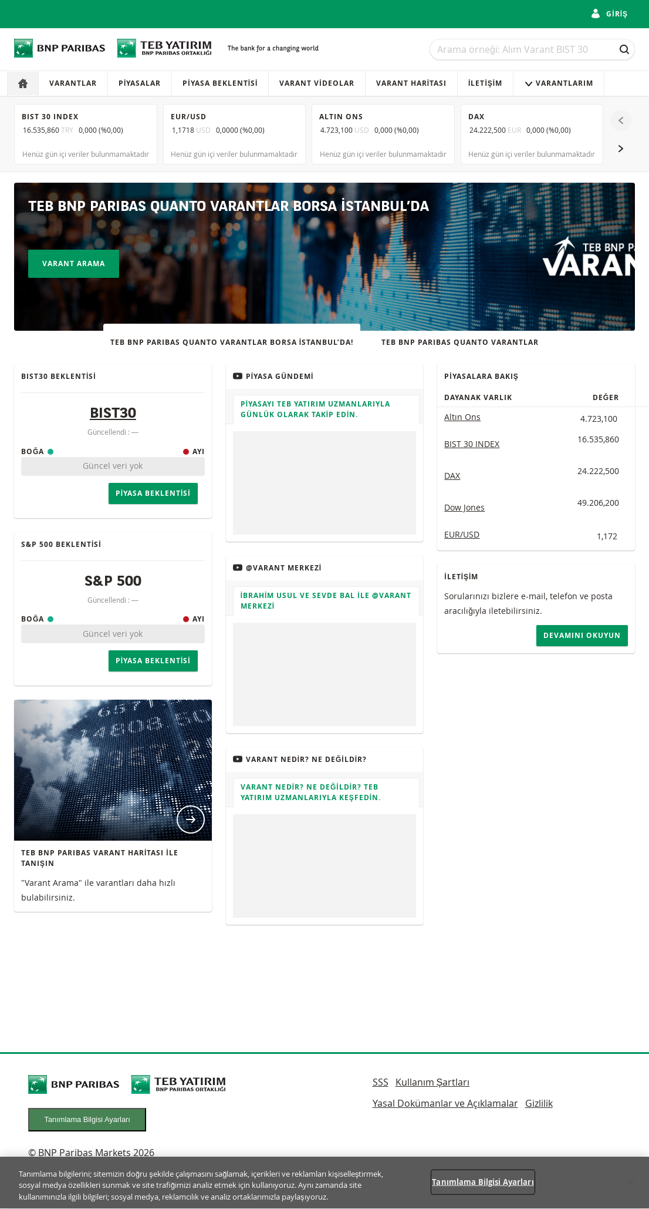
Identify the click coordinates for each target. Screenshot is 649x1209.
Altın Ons (462, 416)
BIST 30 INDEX (471, 443)
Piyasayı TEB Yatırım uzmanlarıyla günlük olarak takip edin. (315, 409)
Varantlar (73, 83)
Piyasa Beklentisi (220, 83)
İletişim (485, 83)
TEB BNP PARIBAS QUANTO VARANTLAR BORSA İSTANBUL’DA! (231, 342)
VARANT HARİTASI (411, 83)
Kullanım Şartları (433, 1082)
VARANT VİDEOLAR (316, 83)
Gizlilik (539, 1103)
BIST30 (113, 414)
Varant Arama (73, 263)
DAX (452, 475)
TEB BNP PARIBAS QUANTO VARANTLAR (460, 342)
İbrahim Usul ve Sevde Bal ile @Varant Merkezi (326, 600)
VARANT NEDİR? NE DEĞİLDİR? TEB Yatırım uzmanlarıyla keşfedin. (311, 792)
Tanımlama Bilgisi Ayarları (87, 1119)
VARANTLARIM (558, 83)
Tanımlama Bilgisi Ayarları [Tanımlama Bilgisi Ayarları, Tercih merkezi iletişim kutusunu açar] (482, 1188)
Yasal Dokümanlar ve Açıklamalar (445, 1103)
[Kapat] (630, 1188)
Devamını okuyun (582, 635)
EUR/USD (461, 534)
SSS (380, 1082)
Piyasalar (140, 83)
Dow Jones (464, 507)
